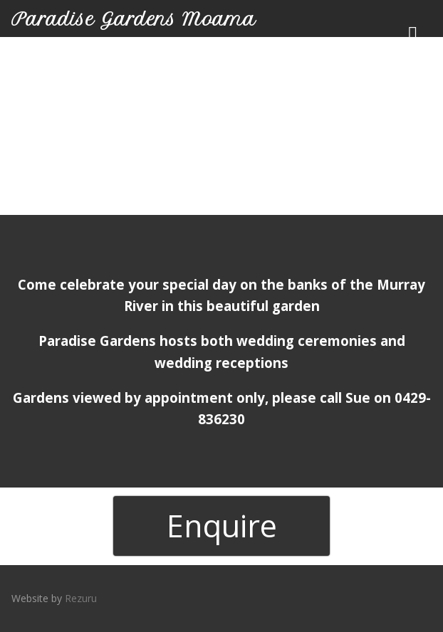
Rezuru (81, 598)
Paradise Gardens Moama (133, 19)
